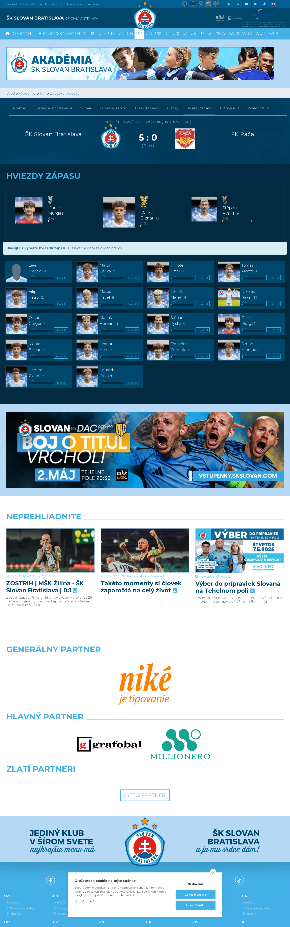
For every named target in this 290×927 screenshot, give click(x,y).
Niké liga (132, 576)
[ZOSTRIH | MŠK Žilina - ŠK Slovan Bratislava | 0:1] (50, 550)
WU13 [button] (261, 33)
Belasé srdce (75, 4)
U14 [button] (139, 33)
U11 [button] (167, 33)
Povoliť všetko (196, 905)
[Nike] (145, 659)
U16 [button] (120, 33)
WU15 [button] (247, 33)
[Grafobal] (109, 677)
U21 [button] (92, 33)
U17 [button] (111, 33)
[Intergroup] (109, 695)
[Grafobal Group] (180, 695)
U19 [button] (101, 33)
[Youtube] (246, 4)
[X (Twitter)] (238, 4)
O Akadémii (24, 33)
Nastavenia (196, 884)
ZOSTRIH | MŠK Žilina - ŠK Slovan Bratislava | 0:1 (45, 587)
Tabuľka (13, 829)
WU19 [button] (234, 33)
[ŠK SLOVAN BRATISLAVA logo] (74, 18)
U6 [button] (209, 33)
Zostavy (53, 108)
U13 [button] (149, 33)
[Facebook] (229, 4)
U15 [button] (130, 33)
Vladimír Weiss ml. (151, 576)
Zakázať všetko (195, 894)
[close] (213, 872)
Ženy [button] (221, 33)
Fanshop (92, 4)
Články (172, 108)
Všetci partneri (145, 711)
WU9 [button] (273, 33)
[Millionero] (180, 677)
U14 (43, 93)
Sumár (85, 108)
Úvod (10, 93)
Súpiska (13, 818)
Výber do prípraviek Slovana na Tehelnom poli (238, 587)
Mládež (226, 576)
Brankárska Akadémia (62, 33)
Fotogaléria (230, 108)
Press (24, 4)
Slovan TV (39, 576)
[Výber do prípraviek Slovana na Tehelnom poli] (239, 550)
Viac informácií (84, 901)
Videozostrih (258, 108)
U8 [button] (193, 33)
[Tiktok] (264, 4)
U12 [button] (158, 33)
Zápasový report (113, 108)
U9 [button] (184, 33)
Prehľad (19, 108)
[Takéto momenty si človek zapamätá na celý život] (145, 550)
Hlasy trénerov (147, 108)
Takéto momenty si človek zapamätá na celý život (141, 587)
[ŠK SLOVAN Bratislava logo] (145, 15)
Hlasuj (61, 277)
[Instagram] (255, 4)
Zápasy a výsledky (64, 93)
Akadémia (27, 93)
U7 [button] (201, 33)
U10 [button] (176, 33)
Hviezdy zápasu (199, 108)
